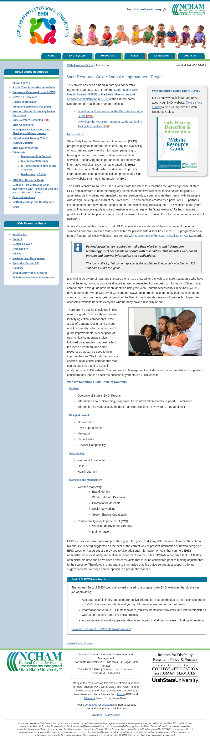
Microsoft (89, 698)
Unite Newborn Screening (31, 120)
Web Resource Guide (80, 65)
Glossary (17, 268)
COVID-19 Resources (24, 97)
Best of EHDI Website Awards (29, 272)
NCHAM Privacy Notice (106, 714)
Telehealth (18, 152)
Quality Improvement (24, 101)
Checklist (18, 253)
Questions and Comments (118, 669)
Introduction (19, 234)
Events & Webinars (23, 197)
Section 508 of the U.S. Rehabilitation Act (161, 235)
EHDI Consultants (23, 124)
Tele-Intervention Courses (36, 156)
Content (74, 388)
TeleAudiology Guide (33, 174)
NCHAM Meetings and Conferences (33, 202)
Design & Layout (79, 415)
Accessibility (76, 453)
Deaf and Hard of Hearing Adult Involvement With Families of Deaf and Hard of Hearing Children (35, 189)
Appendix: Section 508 (25, 263)
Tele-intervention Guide (34, 161)
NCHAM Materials (22, 142)
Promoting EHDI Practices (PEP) (31, 106)
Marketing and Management (85, 479)
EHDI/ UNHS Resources (31, 71)
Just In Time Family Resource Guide (34, 87)
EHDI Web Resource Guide (28, 180)
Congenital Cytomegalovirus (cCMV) (34, 92)
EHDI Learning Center (25, 147)
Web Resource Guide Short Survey (176, 91)
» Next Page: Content (80, 643)
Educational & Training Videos (30, 138)
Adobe (121, 694)
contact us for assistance (100, 704)
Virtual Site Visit (21, 82)
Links (15, 206)
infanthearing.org (143, 9)
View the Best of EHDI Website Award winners (101, 629)
